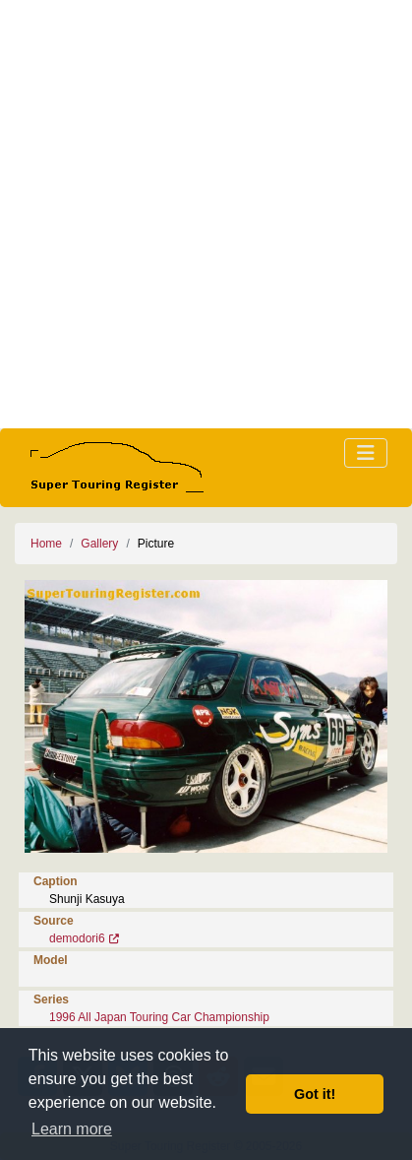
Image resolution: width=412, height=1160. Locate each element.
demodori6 (77, 938)
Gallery (99, 543)
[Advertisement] (206, 214)
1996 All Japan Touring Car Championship (159, 1017)
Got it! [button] (314, 1094)
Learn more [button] (71, 1129)
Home (46, 543)
